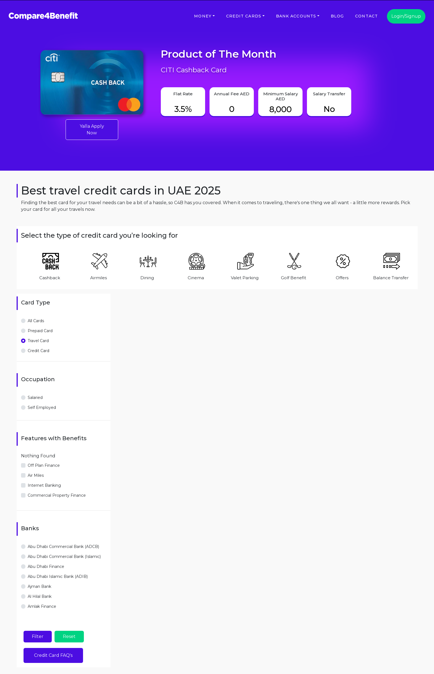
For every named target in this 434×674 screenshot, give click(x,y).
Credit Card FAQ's (53, 655)
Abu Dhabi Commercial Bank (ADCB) (63, 546)
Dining (147, 277)
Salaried (35, 397)
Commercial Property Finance (57, 495)
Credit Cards (243, 16)
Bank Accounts (296, 16)
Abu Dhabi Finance (46, 566)
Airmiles (98, 277)
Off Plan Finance (44, 465)
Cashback (49, 277)
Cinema (196, 277)
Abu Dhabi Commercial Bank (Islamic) (64, 556)
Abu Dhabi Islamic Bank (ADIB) (58, 576)
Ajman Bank (39, 586)
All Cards (36, 320)
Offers (342, 277)
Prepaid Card (40, 330)
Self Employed (42, 407)
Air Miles (36, 475)
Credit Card (38, 350)
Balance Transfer (391, 277)
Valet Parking (245, 277)
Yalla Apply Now (92, 129)
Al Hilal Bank (39, 596)
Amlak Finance (42, 606)
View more (31, 617)
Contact (366, 16)
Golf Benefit (293, 277)
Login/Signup (406, 16)
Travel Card (38, 340)
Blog (337, 16)
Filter (37, 636)
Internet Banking (44, 485)
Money (202, 16)
